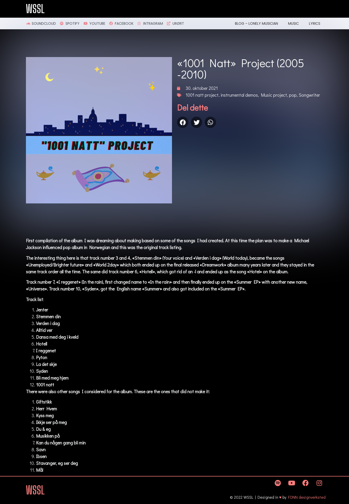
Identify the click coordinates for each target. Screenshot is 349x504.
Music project (274, 95)
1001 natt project (202, 95)
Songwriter (309, 95)
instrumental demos (239, 95)
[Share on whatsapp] (210, 122)
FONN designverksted (307, 497)
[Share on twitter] (196, 122)
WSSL (35, 9)
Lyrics (314, 23)
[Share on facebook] (182, 122)
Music (293, 23)
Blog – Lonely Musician (256, 23)
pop (293, 95)
